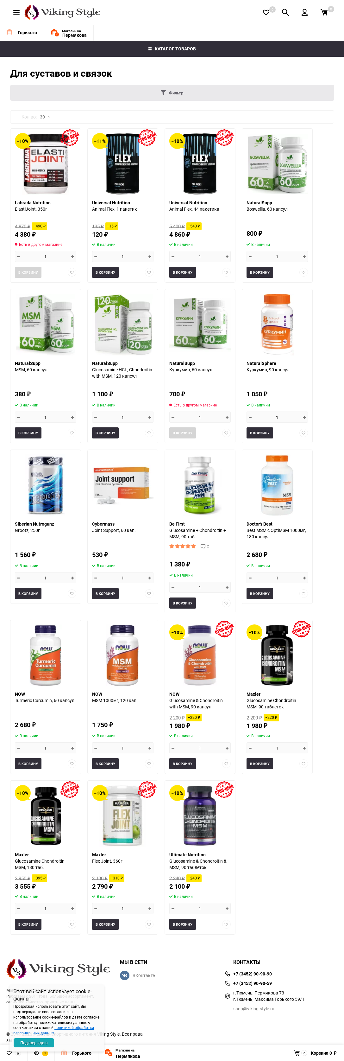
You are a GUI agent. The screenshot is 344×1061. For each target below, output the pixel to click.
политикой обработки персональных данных (53, 1030)
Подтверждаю (34, 1042)
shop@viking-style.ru (253, 1009)
